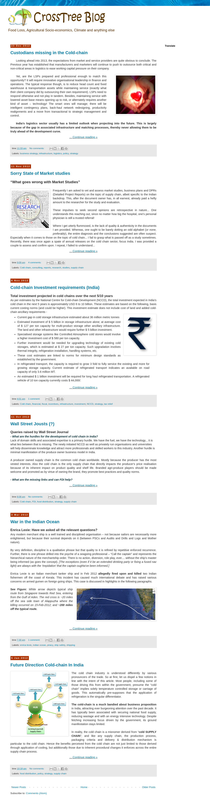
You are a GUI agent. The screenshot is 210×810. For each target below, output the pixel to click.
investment (80, 404)
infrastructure (45, 153)
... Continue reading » (83, 137)
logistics (58, 153)
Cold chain (25, 267)
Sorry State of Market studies (40, 173)
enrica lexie (26, 645)
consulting (37, 267)
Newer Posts (18, 787)
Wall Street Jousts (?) (32, 423)
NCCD (90, 404)
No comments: (37, 148)
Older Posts (148, 787)
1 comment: (34, 398)
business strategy (29, 153)
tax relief (108, 404)
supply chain (77, 267)
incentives (53, 404)
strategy (74, 153)
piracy (50, 645)
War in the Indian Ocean (34, 521)
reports (47, 267)
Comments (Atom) (36, 793)
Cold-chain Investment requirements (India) (55, 287)
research (56, 267)
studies (66, 267)
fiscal (44, 404)
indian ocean (39, 645)
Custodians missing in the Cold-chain (49, 52)
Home (84, 787)
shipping (71, 645)
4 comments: (35, 262)
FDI (34, 501)
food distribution (45, 501)
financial (36, 404)
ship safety (59, 645)
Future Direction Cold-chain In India (47, 664)
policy (66, 153)
